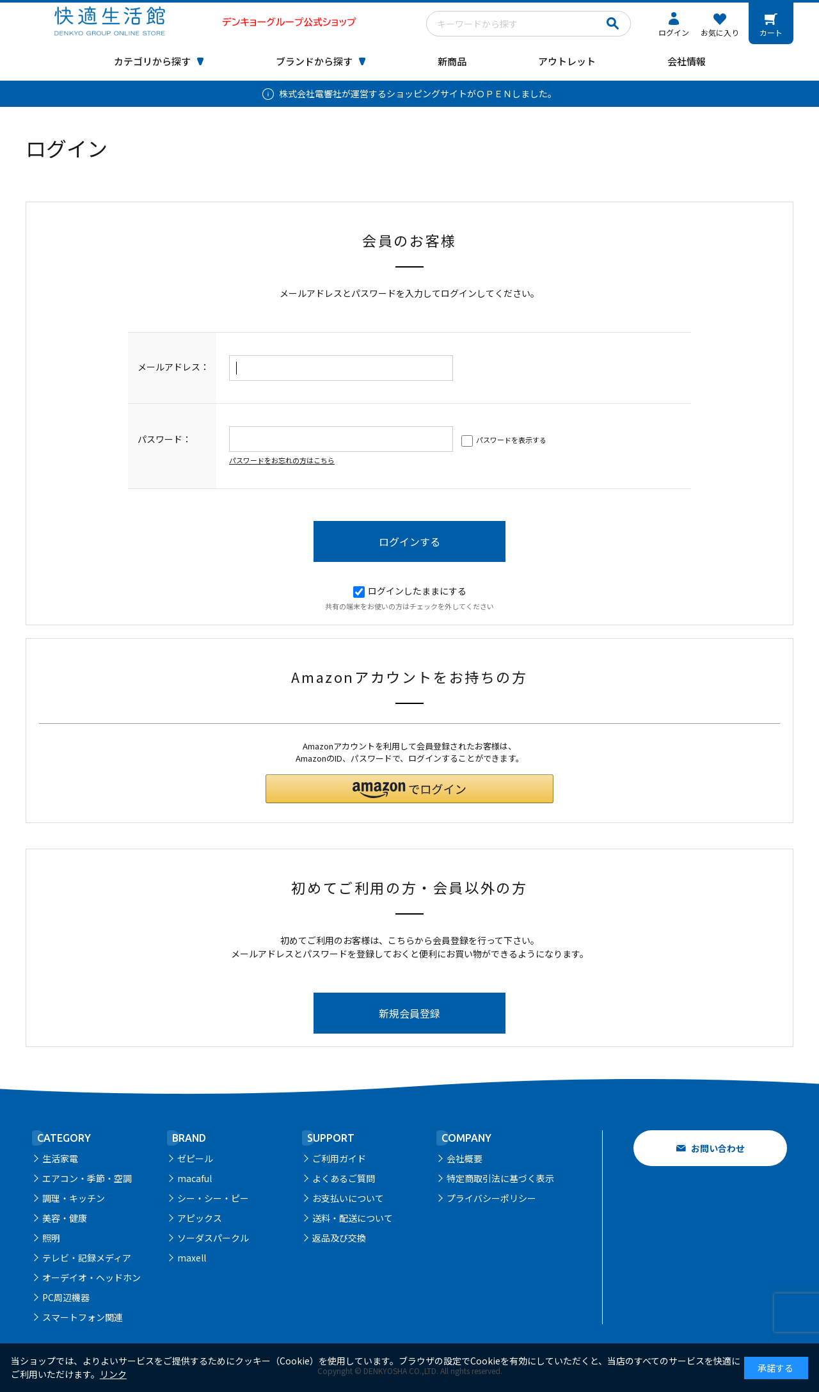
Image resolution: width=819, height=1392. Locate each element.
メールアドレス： (173, 366)
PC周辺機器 (66, 1297)
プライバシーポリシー (491, 1198)
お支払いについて (348, 1198)
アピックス (199, 1218)
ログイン (673, 32)
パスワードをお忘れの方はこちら (282, 460)
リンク (113, 1374)
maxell (191, 1257)
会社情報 (686, 61)
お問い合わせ (718, 1148)
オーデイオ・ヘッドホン (91, 1277)
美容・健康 (64, 1218)
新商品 (452, 61)
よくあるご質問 (343, 1178)
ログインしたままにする (409, 590)
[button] (409, 788)
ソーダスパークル (213, 1237)
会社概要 (464, 1158)
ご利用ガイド (339, 1158)
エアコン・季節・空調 (87, 1178)
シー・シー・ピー (213, 1198)
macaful (194, 1178)
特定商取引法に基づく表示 (500, 1178)
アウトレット (567, 61)
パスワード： (164, 439)
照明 (51, 1237)
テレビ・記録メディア (86, 1257)
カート (771, 32)
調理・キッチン (73, 1198)
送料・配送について (352, 1218)
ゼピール (195, 1158)
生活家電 (60, 1158)
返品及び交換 (339, 1237)
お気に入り (720, 32)
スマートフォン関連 (82, 1317)
